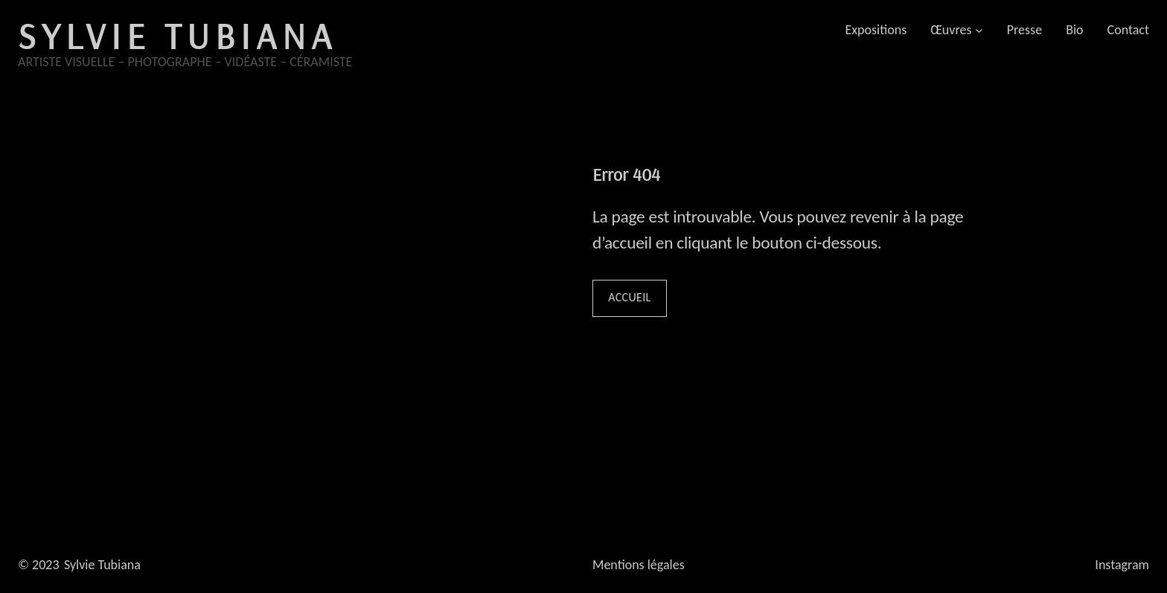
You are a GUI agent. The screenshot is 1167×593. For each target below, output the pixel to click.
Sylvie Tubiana (177, 35)
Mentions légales (638, 565)
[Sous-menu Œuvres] (979, 30)
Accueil (629, 297)
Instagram (1122, 565)
